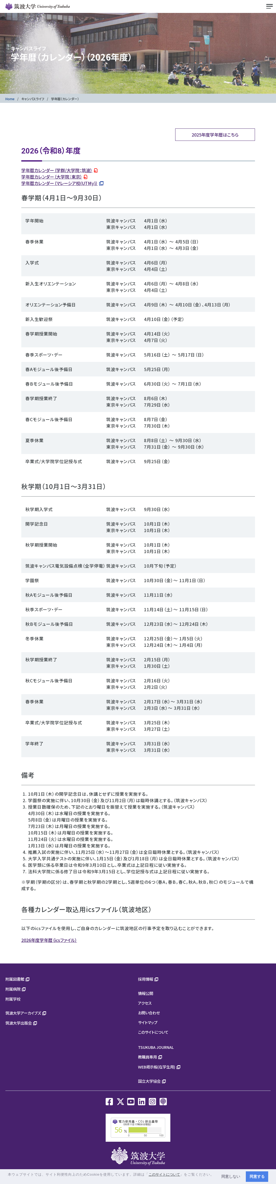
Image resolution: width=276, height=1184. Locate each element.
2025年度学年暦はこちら (215, 134)
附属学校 (12, 999)
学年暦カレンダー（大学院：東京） (51, 176)
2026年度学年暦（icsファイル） (49, 940)
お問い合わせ (149, 1012)
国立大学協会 (149, 1081)
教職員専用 (147, 1057)
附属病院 (12, 989)
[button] (8, 1179)
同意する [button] (257, 1176)
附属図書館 (14, 979)
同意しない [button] (230, 1176)
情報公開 (145, 993)
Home (10, 98)
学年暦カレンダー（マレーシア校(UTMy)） (59, 183)
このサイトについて (153, 1032)
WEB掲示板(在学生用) (156, 1067)
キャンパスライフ (32, 98)
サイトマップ (147, 1022)
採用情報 (145, 979)
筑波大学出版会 (18, 1023)
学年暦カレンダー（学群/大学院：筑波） (56, 170)
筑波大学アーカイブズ (23, 1013)
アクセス (145, 1003)
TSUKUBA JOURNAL (156, 1047)
